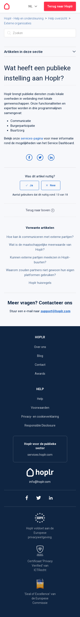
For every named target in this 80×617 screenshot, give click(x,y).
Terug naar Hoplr (60, 6)
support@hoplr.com (55, 311)
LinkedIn (52, 161)
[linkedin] (50, 498)
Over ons (40, 347)
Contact (40, 364)
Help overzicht (57, 18)
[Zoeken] (40, 33)
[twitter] (38, 498)
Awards (40, 373)
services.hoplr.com (40, 454)
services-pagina (32, 138)
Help (40, 398)
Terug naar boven (40, 210)
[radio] (29, 185)
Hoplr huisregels (40, 283)
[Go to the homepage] (7, 6)
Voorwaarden (40, 407)
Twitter (41, 161)
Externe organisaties (17, 23)
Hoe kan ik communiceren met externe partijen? (40, 237)
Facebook (30, 161)
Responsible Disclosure (40, 425)
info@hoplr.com (40, 481)
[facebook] (26, 498)
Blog (40, 356)
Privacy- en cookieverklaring (40, 416)
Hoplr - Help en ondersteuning (24, 18)
